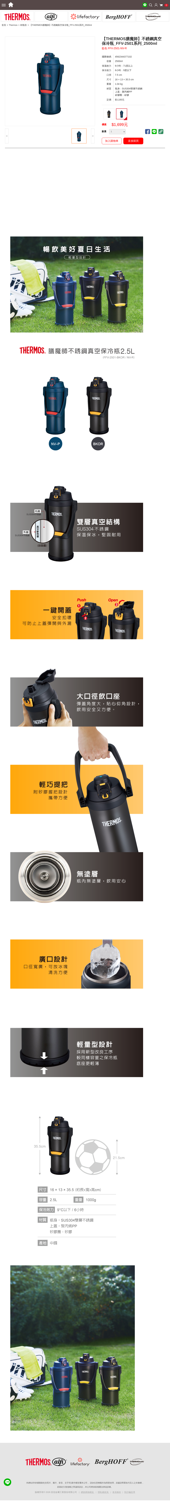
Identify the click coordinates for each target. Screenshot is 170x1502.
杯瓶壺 (23, 25)
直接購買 (133, 140)
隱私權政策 (103, 1492)
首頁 (4, 25)
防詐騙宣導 (129, 1492)
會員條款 (116, 1492)
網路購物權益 (87, 1492)
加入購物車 (111, 140)
